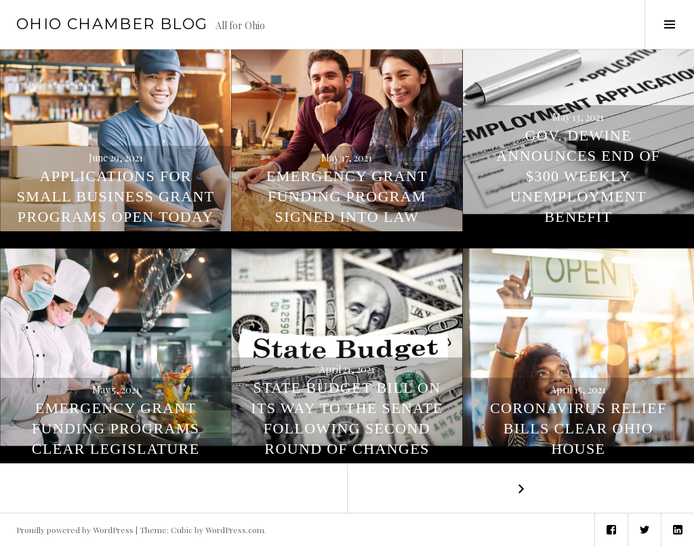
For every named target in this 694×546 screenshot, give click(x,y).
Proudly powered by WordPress (75, 529)
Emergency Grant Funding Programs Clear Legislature (116, 428)
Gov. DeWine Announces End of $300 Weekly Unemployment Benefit (578, 176)
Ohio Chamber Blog (111, 24)
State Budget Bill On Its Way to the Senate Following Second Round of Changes (347, 418)
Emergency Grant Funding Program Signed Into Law (347, 196)
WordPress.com (234, 529)
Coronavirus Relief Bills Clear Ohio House (578, 428)
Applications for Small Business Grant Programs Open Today (116, 196)
